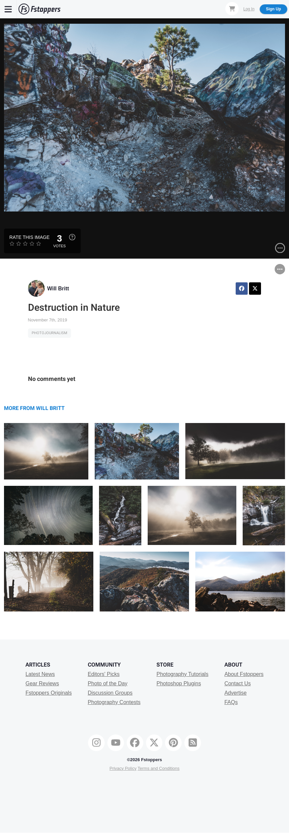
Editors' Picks (104, 674)
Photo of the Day (107, 683)
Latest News (40, 674)
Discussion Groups (110, 693)
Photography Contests (114, 702)
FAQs (231, 702)
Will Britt (58, 288)
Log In (248, 9)
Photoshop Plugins (178, 683)
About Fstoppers (243, 674)
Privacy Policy (122, 768)
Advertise (235, 693)
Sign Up (273, 9)
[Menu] (8, 9)
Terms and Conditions (159, 768)
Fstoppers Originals (48, 693)
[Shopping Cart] (232, 8)
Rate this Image (29, 237)
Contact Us (237, 683)
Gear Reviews (42, 683)
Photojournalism (49, 333)
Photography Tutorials (182, 674)
